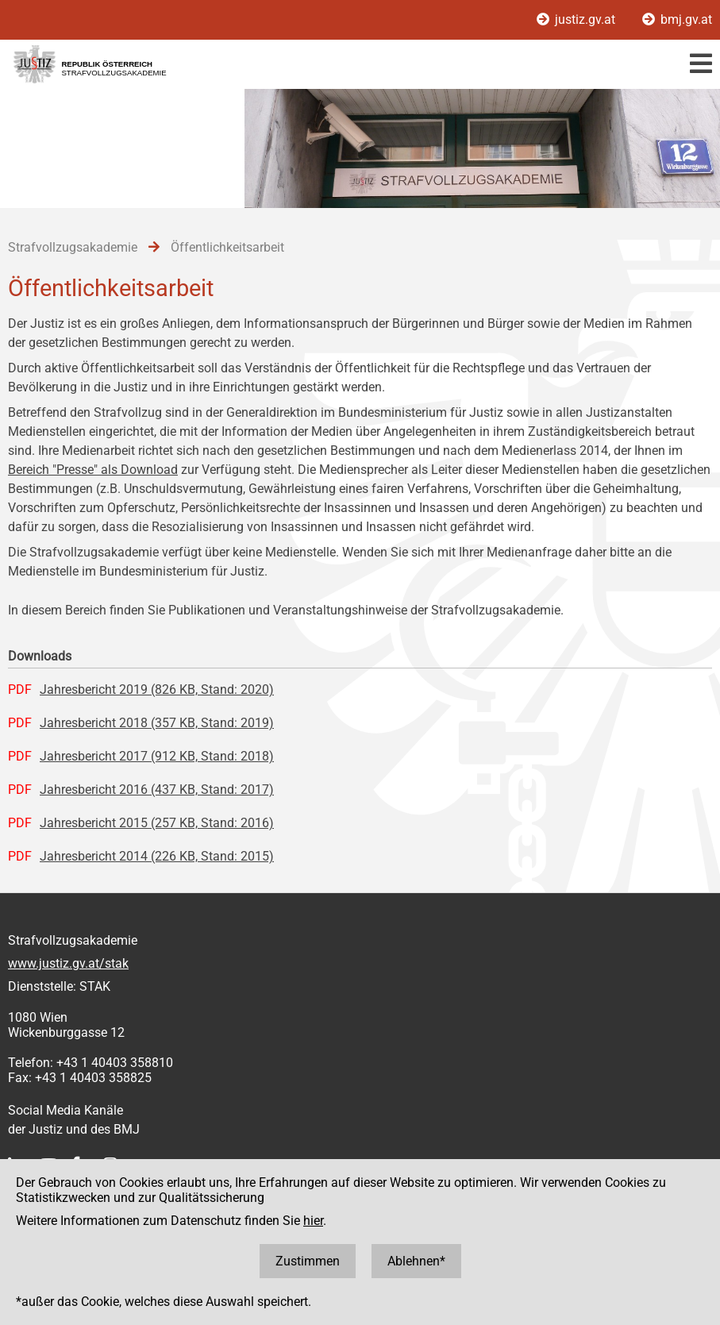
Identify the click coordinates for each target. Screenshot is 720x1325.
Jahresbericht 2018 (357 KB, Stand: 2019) (157, 722)
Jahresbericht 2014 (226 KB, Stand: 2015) (157, 856)
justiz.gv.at (577, 19)
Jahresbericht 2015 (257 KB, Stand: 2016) (157, 822)
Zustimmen (307, 1261)
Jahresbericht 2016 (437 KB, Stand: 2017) (157, 789)
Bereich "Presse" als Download (93, 469)
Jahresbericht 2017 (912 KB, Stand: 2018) (157, 756)
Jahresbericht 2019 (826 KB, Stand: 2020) (157, 689)
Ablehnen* (416, 1261)
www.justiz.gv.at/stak (68, 963)
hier (313, 1220)
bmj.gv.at (677, 19)
